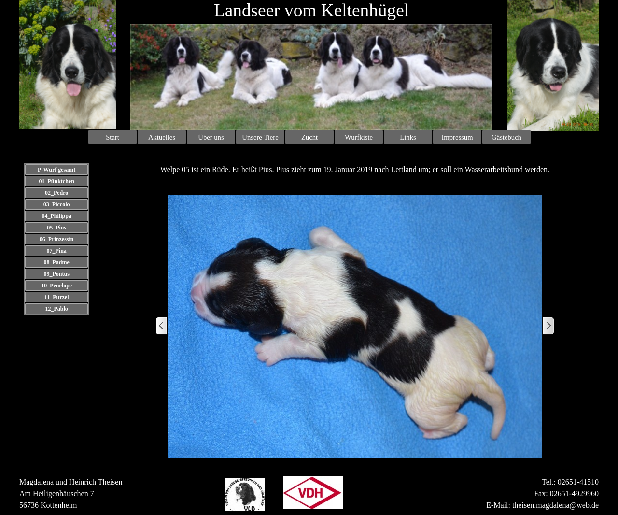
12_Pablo (56, 308)
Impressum (457, 137)
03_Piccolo (56, 204)
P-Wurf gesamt (56, 169)
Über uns (211, 137)
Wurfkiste (359, 137)
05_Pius (56, 227)
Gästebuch (506, 137)
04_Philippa (56, 216)
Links (408, 137)
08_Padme (56, 262)
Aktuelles (161, 137)
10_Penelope (56, 285)
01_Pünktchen (56, 181)
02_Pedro (56, 192)
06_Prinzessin (57, 239)
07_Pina (56, 250)
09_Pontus (56, 274)
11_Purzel (56, 297)
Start (112, 137)
